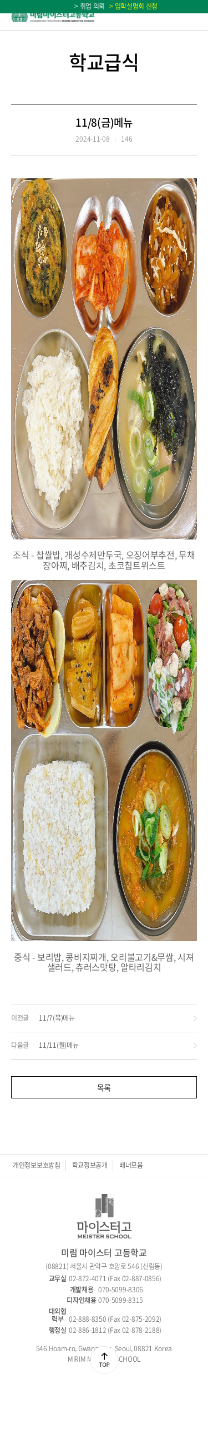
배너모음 (131, 1165)
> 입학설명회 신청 (132, 6)
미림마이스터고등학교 (53, 15)
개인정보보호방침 (36, 1165)
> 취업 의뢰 (89, 6)
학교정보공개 (90, 1165)
